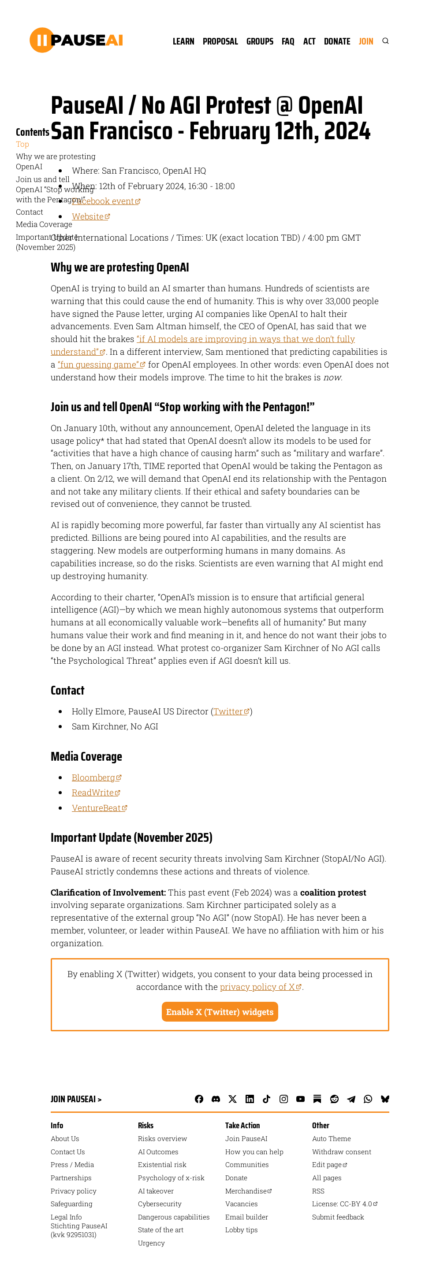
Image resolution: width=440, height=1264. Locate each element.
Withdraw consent (341, 1151)
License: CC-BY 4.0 (345, 1203)
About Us (65, 1138)
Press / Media (72, 1164)
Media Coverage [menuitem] (44, 224)
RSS (318, 1190)
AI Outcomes (158, 1151)
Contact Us (68, 1151)
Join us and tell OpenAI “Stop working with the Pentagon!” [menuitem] (55, 189)
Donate (337, 41)
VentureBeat (100, 807)
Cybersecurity (160, 1203)
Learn (183, 41)
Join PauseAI (246, 1138)
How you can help (254, 1151)
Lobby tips (241, 1229)
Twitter (231, 711)
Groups (259, 41)
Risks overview (162, 1138)
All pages (327, 1177)
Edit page (329, 1164)
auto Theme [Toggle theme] (331, 1138)
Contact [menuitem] (29, 212)
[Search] (381, 41)
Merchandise (248, 1190)
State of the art (160, 1229)
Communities (247, 1164)
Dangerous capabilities (174, 1216)
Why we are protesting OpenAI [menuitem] (56, 161)
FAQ (288, 41)
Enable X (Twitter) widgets (220, 1011)
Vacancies (241, 1203)
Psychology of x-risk (171, 1177)
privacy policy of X (261, 986)
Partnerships (71, 1177)
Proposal (220, 41)
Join (366, 41)
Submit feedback (338, 1216)
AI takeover (156, 1190)
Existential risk (162, 1164)
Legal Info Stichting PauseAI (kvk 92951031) (79, 1225)
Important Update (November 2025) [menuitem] (47, 242)
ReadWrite (96, 792)
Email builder (246, 1216)
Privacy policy (74, 1190)
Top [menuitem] (22, 144)
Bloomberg (97, 777)
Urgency (151, 1242)
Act (309, 41)
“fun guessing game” (102, 364)
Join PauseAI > (76, 1099)
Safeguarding (72, 1203)
